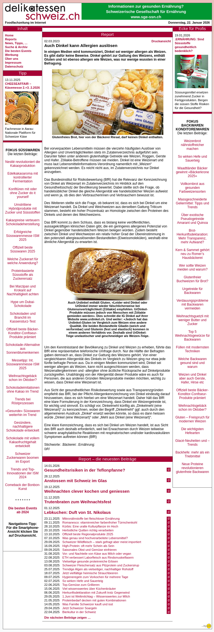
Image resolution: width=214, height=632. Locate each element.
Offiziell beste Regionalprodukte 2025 (87, 534)
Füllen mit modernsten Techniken (192, 349)
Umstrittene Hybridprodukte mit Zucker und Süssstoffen (22, 208)
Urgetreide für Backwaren (192, 291)
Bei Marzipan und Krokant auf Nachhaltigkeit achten (23, 290)
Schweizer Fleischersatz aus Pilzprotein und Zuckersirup (100, 565)
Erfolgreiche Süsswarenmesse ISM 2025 (22, 236)
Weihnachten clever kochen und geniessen (86, 491)
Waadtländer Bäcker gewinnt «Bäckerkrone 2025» (192, 172)
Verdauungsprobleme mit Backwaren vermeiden (192, 304)
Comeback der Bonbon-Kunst (22, 487)
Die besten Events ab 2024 (22, 510)
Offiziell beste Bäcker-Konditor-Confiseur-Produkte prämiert (22, 333)
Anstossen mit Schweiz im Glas (75, 480)
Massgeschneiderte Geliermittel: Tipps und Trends (192, 203)
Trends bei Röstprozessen (22, 401)
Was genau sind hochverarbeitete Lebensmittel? (95, 538)
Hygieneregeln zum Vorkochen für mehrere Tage (95, 577)
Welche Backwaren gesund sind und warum (192, 363)
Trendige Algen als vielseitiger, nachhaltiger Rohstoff (97, 569)
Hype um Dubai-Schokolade (23, 304)
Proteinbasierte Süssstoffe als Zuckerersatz (22, 275)
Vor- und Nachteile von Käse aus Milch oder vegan (96, 553)
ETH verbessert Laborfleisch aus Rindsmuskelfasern (98, 557)
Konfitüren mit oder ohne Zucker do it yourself (23, 193)
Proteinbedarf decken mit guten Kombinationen (94, 600)
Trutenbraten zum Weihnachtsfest (77, 501)
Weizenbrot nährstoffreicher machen (192, 145)
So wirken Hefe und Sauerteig (82, 581)
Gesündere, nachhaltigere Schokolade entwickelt (22, 426)
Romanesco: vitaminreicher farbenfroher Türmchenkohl (99, 522)
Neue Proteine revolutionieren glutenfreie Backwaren (192, 468)
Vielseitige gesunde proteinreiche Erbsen (90, 561)
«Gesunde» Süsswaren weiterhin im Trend (22, 413)
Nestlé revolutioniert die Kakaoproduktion (22, 164)
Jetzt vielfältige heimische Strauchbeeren (90, 573)
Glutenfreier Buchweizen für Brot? (192, 279)
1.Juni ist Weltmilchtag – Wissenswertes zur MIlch (96, 596)
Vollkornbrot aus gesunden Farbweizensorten (192, 188)
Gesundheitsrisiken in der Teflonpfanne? (84, 470)
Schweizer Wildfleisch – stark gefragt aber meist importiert (101, 542)
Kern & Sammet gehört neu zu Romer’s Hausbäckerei (192, 254)
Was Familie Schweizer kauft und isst (87, 604)
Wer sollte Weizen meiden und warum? (192, 267)
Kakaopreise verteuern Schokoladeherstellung (23, 222)
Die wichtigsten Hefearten (192, 431)
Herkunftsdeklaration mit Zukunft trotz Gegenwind (96, 592)
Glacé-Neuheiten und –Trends (192, 443)
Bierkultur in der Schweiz (79, 612)
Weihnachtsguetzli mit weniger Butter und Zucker (192, 320)
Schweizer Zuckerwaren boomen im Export (22, 458)
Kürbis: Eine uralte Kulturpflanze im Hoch (90, 526)
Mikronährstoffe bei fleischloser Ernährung (91, 518)
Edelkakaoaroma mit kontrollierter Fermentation (23, 177)
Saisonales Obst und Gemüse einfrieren (89, 549)
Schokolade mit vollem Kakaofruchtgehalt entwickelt (22, 442)
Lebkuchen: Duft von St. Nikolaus (77, 512)
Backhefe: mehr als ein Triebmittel (192, 454)
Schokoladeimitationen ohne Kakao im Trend (23, 389)
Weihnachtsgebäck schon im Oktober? (23, 378)
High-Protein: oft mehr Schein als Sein (88, 545)
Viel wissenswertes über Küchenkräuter (89, 588)
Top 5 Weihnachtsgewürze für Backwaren (192, 335)
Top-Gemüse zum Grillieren (81, 584)
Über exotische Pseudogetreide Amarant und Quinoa (192, 219)
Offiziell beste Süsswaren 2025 (22, 249)
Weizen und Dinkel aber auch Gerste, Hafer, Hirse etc (192, 378)
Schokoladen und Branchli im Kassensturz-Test (23, 317)
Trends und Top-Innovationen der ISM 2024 (22, 473)
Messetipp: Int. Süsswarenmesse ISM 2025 (22, 364)
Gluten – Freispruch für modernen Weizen (192, 419)
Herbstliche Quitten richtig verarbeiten (88, 530)
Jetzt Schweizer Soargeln (79, 608)
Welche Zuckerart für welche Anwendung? (22, 261)
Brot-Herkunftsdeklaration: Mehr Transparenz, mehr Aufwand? (192, 236)
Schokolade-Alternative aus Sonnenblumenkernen (23, 349)
